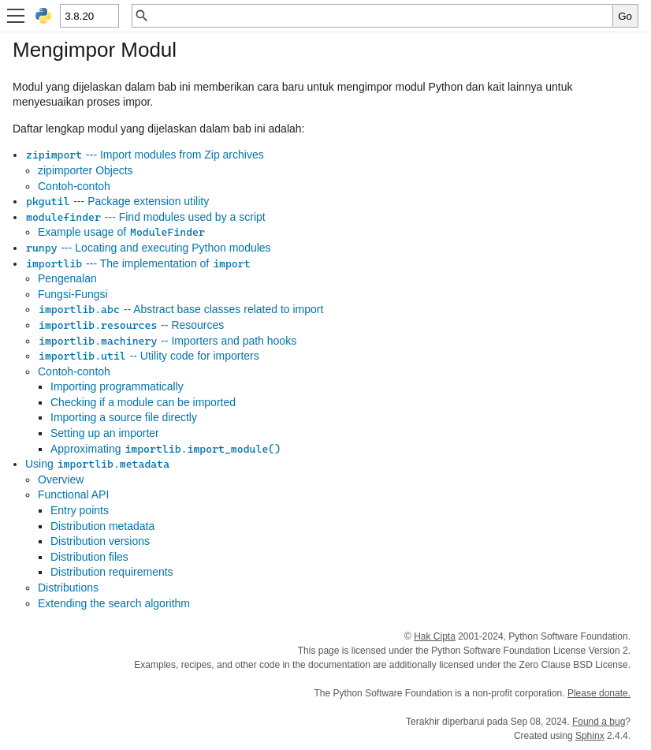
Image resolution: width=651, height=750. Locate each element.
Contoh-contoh (74, 186)
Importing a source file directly (123, 417)
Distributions (68, 587)
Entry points (79, 510)
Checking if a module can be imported (143, 402)
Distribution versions (100, 541)
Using (97, 463)
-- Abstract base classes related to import (180, 309)
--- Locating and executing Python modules (148, 247)
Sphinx (589, 735)
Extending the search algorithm (114, 603)
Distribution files (89, 556)
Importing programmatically (117, 386)
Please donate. (599, 693)
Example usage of (122, 232)
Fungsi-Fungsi (73, 294)
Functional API (73, 494)
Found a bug (598, 721)
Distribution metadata (102, 526)
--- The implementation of (138, 263)
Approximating (165, 448)
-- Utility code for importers (148, 355)
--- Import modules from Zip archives (144, 154)
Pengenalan (67, 278)
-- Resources (131, 325)
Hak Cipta (435, 636)
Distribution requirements (111, 571)
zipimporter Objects (85, 170)
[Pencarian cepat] (381, 16)
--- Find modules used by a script (145, 217)
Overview (61, 479)
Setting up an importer (104, 433)
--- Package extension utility (117, 201)
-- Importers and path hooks (167, 340)
